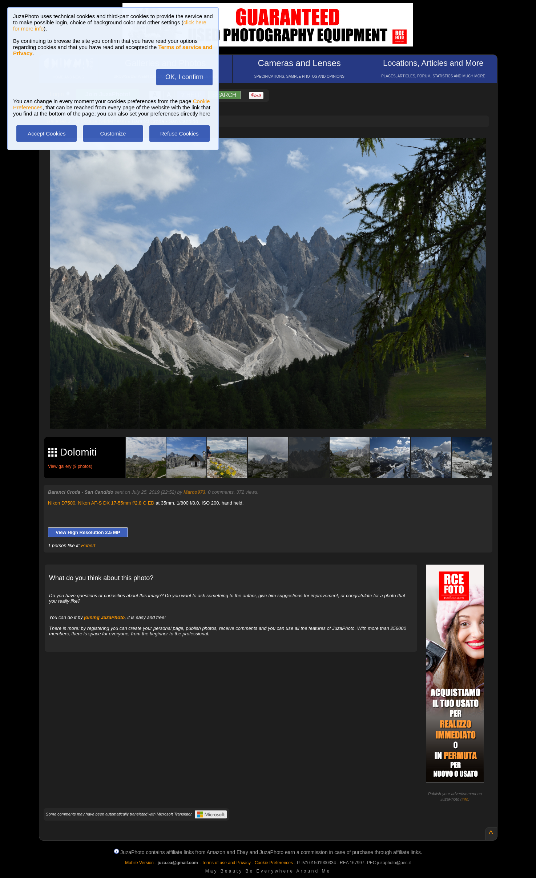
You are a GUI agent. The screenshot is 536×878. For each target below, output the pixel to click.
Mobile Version (139, 862)
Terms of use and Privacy (226, 862)
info (465, 799)
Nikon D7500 (61, 503)
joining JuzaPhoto (104, 617)
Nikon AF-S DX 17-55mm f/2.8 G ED (116, 503)
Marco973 (194, 492)
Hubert (88, 545)
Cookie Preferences (274, 862)
